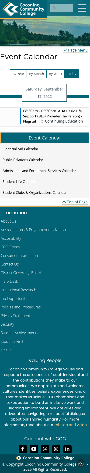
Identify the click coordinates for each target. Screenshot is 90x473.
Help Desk (9, 281)
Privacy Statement (15, 315)
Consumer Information (19, 255)
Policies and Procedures (21, 307)
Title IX (6, 350)
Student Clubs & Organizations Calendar (35, 192)
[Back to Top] (80, 463)
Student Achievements (19, 332)
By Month (36, 73)
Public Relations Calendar (23, 159)
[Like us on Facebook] (22, 448)
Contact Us (10, 264)
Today (71, 73)
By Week (55, 73)
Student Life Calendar (20, 181)
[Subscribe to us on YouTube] (34, 448)
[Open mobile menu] (82, 8)
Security (7, 324)
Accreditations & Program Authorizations (34, 229)
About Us (8, 221)
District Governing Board (21, 272)
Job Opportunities (15, 298)
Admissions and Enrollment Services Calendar (39, 170)
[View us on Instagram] (56, 448)
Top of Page (75, 201)
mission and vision (70, 425)
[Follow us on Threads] (45, 448)
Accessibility (11, 238)
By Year (18, 73)
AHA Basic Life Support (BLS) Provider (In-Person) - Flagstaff (52, 116)
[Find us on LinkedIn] (67, 448)
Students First (12, 341)
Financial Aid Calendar (20, 148)
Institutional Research (18, 289)
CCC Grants (10, 246)
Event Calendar (45, 138)
